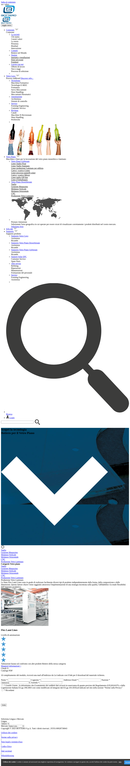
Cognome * (35, 680)
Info (120, 762)
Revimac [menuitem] (14, 110)
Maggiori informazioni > (11, 666)
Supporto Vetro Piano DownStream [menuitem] (25, 243)
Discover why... (27, 78)
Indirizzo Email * (71, 680)
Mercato (4, 726)
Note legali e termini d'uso (11, 742)
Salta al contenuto (8, 2)
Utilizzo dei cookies (9, 733)
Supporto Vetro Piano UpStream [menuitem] (24, 250)
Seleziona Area (17, 226)
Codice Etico (6, 746)
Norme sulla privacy (9, 737)
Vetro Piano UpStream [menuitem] (20, 161)
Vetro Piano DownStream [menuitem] (21, 182)
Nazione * (106, 680)
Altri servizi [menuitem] (16, 263)
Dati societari (6, 751)
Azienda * (35, 683)
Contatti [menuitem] (14, 51)
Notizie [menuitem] (14, 55)
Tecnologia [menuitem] (15, 80)
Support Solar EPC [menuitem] (19, 257)
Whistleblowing (7, 756)
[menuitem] (10, 30)
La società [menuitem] (15, 34)
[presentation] (20, 696)
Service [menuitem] (14, 103)
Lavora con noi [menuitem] (17, 64)
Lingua (4, 721)
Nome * (4, 680)
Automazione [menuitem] (16, 97)
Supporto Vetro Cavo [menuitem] (19, 236)
